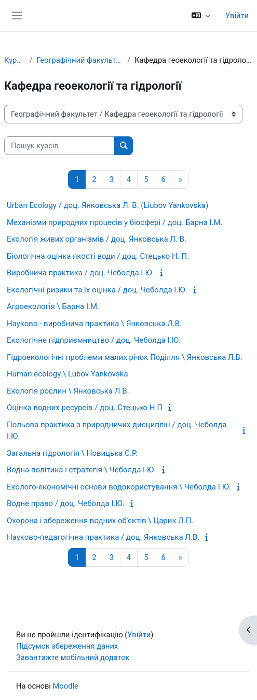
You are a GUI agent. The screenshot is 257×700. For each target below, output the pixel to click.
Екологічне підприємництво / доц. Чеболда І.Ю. (94, 340)
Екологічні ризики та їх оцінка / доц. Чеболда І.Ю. (97, 290)
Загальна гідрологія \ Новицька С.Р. (72, 453)
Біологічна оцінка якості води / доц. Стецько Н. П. (98, 256)
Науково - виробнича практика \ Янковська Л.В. (94, 323)
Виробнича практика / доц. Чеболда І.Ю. (80, 272)
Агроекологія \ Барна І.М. (53, 306)
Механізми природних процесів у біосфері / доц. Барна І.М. (115, 222)
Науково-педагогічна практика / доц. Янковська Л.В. (103, 537)
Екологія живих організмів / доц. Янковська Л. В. (96, 239)
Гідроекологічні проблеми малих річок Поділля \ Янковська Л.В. (124, 357)
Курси (14, 60)
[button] (201, 15)
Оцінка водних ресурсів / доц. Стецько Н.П (85, 407)
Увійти (237, 15)
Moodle (65, 686)
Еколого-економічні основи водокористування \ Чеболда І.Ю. (119, 487)
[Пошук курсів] (59, 145)
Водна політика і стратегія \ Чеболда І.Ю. (81, 469)
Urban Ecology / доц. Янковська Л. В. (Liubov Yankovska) (107, 205)
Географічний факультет (79, 60)
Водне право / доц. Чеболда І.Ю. (66, 503)
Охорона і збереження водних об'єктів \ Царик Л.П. (100, 520)
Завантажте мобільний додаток (73, 657)
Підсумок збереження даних (67, 646)
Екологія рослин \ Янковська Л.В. (68, 391)
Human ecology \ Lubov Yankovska (67, 374)
